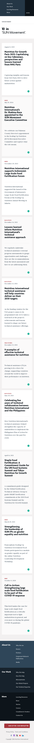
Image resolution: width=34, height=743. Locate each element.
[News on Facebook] (11, 735)
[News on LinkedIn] (23, 735)
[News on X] (17, 735)
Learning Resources (12, 9)
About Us (9, 3)
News (8, 12)
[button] (29, 13)
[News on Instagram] (14, 735)
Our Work (10, 6)
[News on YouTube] (20, 735)
